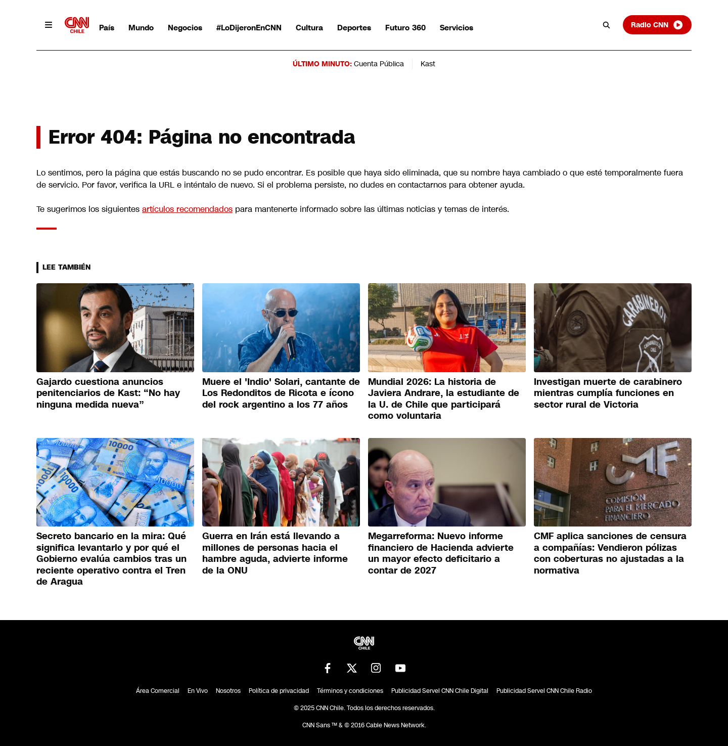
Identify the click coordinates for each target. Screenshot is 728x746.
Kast (428, 64)
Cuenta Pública (379, 64)
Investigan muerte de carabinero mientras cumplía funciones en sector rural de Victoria (608, 393)
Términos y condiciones (350, 691)
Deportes (354, 27)
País (106, 27)
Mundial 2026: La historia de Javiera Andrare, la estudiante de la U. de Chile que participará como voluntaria (443, 399)
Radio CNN (657, 24)
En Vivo (198, 691)
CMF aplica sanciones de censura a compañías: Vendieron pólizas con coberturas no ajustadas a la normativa (610, 553)
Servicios (456, 27)
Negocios (185, 27)
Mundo (141, 27)
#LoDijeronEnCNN (249, 27)
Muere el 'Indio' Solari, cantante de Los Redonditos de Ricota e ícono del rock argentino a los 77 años (281, 393)
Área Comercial (157, 691)
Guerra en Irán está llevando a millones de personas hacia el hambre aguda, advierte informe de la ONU (275, 553)
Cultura (309, 27)
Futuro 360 (405, 27)
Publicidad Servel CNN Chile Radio (544, 691)
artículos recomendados (187, 209)
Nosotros (228, 691)
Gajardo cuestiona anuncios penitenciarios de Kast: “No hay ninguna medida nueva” (108, 393)
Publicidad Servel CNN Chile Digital (439, 691)
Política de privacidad (279, 691)
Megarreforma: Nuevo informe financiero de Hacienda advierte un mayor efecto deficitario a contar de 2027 (441, 553)
